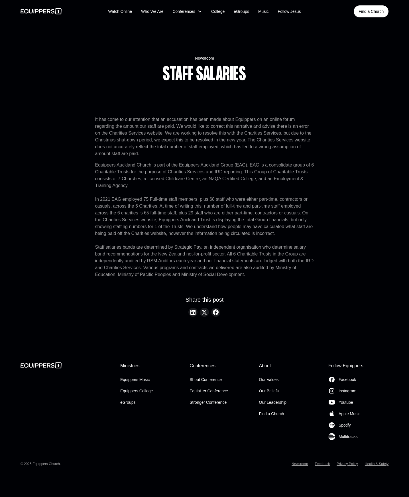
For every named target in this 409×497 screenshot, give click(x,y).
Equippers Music (135, 379)
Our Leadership (273, 402)
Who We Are (152, 11)
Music (263, 11)
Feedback (322, 464)
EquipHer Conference (209, 391)
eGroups (241, 11)
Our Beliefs (269, 391)
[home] (59, 11)
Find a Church (371, 11)
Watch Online (120, 11)
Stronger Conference (208, 402)
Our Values (269, 379)
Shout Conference (206, 379)
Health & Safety (376, 464)
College (218, 11)
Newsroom (204, 58)
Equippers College (136, 391)
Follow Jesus (289, 11)
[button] (187, 11)
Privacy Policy (347, 464)
